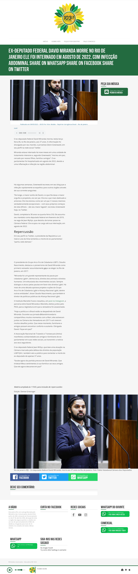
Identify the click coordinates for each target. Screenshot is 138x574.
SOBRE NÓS (56, 41)
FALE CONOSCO (89, 41)
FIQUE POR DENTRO (72, 41)
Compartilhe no (25, 477)
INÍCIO (45, 41)
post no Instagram (56, 301)
